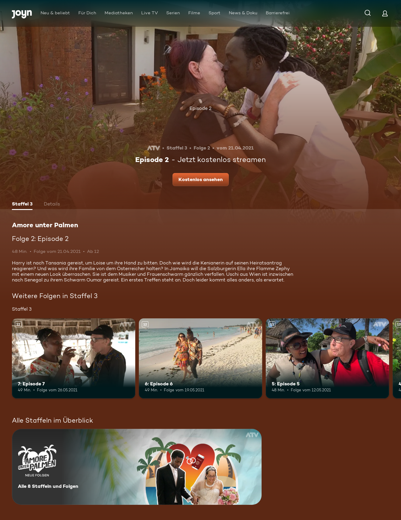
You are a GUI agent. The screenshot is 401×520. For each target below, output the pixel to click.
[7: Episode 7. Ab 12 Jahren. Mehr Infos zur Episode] (73, 358)
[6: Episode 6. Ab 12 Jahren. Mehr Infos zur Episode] (200, 358)
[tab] (22, 204)
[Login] (385, 13)
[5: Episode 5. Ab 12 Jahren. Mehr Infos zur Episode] (327, 358)
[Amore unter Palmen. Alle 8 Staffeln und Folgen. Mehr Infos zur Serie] (137, 467)
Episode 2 (200, 108)
